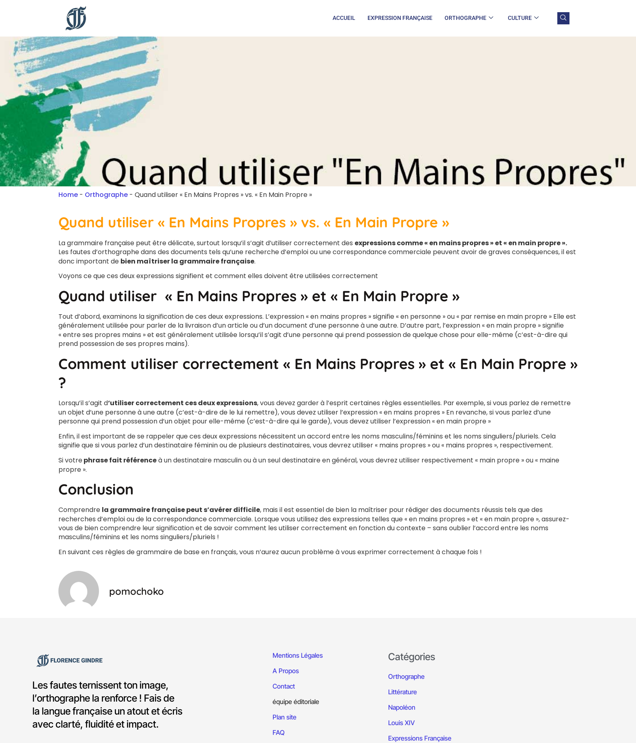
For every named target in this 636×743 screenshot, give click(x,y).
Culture (523, 18)
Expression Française (399, 18)
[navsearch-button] (563, 18)
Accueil (344, 18)
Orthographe (469, 18)
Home (68, 194)
